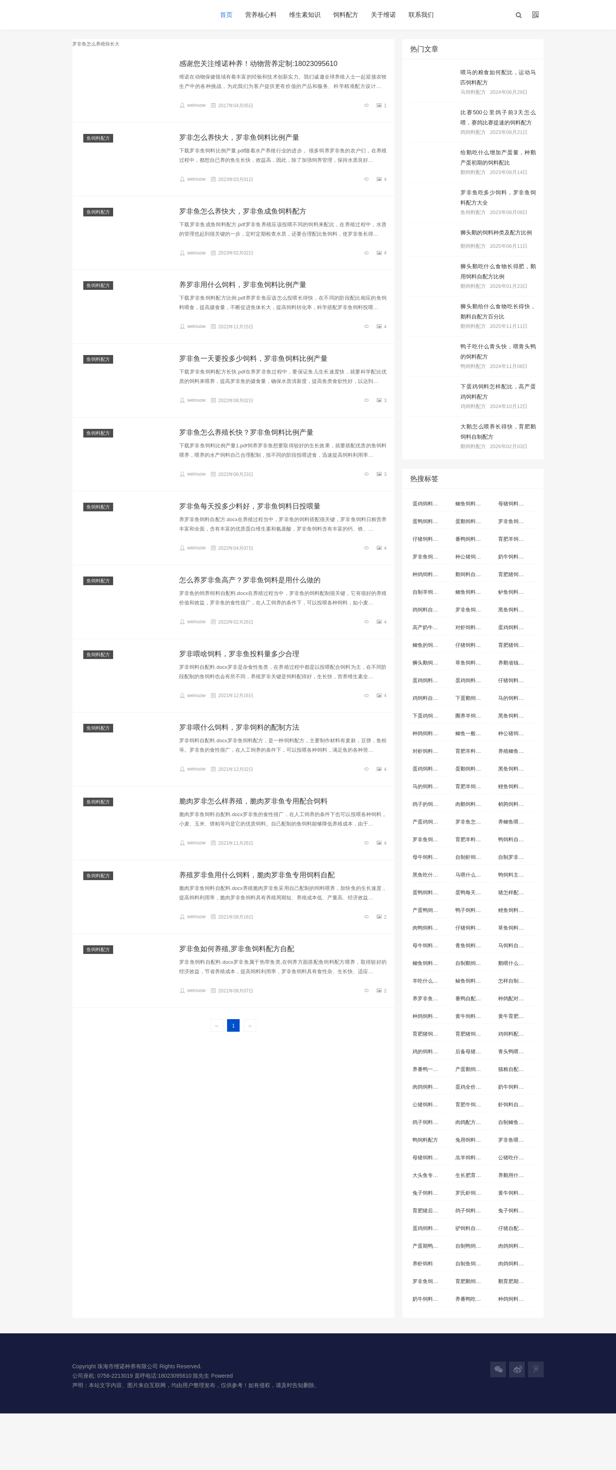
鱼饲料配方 (98, 138)
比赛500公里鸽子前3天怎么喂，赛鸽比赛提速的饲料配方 (498, 117)
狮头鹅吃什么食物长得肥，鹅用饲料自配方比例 (498, 271)
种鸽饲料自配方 (430, 574)
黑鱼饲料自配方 (516, 769)
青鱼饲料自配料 (473, 945)
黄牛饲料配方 (470, 1016)
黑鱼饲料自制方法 (516, 716)
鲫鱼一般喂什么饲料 (474, 733)
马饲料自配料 (513, 945)
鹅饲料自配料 (470, 574)
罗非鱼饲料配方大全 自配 (431, 1281)
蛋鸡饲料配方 (427, 1228)
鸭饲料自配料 (513, 839)
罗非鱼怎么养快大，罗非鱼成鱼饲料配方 (242, 211)
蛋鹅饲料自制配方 (474, 769)
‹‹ (216, 1026)
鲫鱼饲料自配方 (473, 592)
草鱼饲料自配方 (516, 928)
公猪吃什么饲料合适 (516, 1158)
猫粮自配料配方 (516, 1069)
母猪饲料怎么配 (430, 1158)
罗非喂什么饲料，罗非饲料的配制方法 (239, 727)
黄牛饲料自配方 (516, 1193)
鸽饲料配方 (473, 132)
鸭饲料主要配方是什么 (516, 875)
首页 (226, 14)
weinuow (192, 105)
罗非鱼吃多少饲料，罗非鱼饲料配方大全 (498, 197)
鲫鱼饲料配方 (427, 963)
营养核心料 (261, 14)
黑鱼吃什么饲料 (430, 875)
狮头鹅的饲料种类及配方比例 (496, 232)
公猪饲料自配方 (430, 1105)
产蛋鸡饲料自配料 (431, 822)
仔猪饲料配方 (470, 928)
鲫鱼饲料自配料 (473, 504)
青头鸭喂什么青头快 (516, 1051)
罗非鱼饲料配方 (473, 610)
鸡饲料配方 (473, 406)
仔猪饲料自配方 (473, 645)
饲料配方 (345, 14)
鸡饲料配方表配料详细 (516, 1034)
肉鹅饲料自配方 (473, 804)
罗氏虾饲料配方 (473, 1193)
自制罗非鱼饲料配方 (516, 857)
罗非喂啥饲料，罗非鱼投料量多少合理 (239, 654)
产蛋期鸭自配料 (430, 1246)
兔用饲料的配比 (473, 1140)
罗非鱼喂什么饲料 (516, 1140)
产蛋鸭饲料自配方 (431, 910)
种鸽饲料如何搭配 (516, 1299)
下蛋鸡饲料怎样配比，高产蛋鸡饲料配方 (498, 391)
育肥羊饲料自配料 (474, 786)
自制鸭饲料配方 (473, 1246)
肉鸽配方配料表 (473, 1122)
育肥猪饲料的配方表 (474, 1034)
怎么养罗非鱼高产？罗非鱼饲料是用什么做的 (250, 580)
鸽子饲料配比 (427, 1122)
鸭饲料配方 (473, 366)
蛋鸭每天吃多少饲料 (474, 892)
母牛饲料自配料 (430, 857)
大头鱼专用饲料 (430, 1175)
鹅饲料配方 (473, 172)
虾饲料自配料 (513, 1105)
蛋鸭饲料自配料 (430, 521)
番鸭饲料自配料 (473, 539)
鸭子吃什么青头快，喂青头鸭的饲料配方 (498, 351)
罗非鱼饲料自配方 (516, 521)
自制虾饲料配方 (473, 857)
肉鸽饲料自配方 (430, 1087)
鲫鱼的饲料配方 (430, 645)
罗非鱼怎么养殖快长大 (474, 822)
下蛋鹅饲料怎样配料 (474, 698)
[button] (518, 15)
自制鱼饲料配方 (473, 1264)
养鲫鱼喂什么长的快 (516, 822)
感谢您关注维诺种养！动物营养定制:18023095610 (258, 64)
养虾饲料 (422, 1264)
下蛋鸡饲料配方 (430, 716)
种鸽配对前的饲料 (516, 998)
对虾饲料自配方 (473, 627)
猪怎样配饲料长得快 (516, 892)
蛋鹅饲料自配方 (473, 521)
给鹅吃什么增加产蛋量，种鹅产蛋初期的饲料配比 (498, 157)
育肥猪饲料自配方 (516, 645)
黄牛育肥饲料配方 (516, 1016)
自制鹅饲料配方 (473, 963)
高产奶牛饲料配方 (431, 627)
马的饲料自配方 (430, 786)
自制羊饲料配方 (430, 592)
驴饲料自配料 (470, 1228)
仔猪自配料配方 (516, 1228)
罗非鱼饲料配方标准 (431, 839)
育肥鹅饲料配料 (473, 1281)
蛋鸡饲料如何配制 (516, 627)
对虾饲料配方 (427, 751)
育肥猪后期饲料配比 (431, 1211)
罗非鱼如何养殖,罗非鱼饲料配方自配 (236, 949)
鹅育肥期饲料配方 (516, 1281)
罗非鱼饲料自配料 (431, 557)
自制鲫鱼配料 (513, 1122)
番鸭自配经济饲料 (474, 998)
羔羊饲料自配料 (473, 1158)
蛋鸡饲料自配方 (430, 680)
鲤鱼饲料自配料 (516, 786)
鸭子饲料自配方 (473, 910)
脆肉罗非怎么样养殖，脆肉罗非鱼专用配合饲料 (253, 801)
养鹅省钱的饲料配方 (516, 663)
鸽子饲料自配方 (473, 1211)
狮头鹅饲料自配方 (431, 663)
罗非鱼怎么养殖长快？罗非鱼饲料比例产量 (246, 432)
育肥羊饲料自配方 (516, 539)
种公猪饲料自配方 (474, 557)
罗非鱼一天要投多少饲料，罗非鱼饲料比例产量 (253, 358)
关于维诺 (383, 14)
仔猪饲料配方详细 (516, 680)
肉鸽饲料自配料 (516, 1246)
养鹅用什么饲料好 (516, 1175)
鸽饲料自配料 (427, 610)
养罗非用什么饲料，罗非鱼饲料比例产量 (242, 285)
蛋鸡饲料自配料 (430, 504)
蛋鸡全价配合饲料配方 (474, 1087)
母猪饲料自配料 (516, 504)
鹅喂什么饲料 (513, 963)
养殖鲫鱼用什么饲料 (516, 751)
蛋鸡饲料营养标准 (474, 680)
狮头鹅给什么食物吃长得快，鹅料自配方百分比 (498, 311)
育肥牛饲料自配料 (474, 1105)
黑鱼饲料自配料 (516, 610)
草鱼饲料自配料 (473, 663)
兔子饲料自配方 (516, 1211)
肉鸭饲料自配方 (430, 928)
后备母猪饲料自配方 (474, 1051)
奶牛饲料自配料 (516, 557)
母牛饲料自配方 (430, 945)
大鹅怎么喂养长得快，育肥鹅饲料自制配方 (498, 431)
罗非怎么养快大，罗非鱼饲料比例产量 (239, 137)
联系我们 (421, 14)
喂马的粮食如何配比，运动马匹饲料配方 (498, 77)
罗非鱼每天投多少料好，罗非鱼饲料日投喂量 (250, 506)
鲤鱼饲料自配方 (516, 910)
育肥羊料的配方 (473, 751)
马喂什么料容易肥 (474, 875)
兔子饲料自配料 (430, 1193)
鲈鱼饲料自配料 (516, 592)
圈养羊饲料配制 (473, 716)
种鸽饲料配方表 (430, 1016)
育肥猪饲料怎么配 (431, 1034)
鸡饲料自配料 (427, 698)
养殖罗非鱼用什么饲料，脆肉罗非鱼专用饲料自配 (257, 875)
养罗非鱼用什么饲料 (431, 998)
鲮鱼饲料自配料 (473, 981)
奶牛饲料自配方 (516, 1087)
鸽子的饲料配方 (430, 804)
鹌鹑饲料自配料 (516, 804)
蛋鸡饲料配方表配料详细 (431, 769)
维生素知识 (305, 14)
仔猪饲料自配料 (430, 539)
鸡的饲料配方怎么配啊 (431, 1051)
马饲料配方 (473, 92)
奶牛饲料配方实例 (431, 1299)
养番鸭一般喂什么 (431, 1069)
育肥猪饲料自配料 (516, 574)
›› (249, 1026)
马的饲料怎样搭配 (516, 698)
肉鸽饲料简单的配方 (516, 1264)
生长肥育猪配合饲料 (474, 1175)
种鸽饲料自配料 (430, 733)
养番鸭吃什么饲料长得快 (474, 1299)
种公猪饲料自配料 (516, 733)
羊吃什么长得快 (430, 981)
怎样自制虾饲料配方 (516, 981)
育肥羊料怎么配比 (474, 839)
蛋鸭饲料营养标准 (431, 892)
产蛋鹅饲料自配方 (474, 1069)
